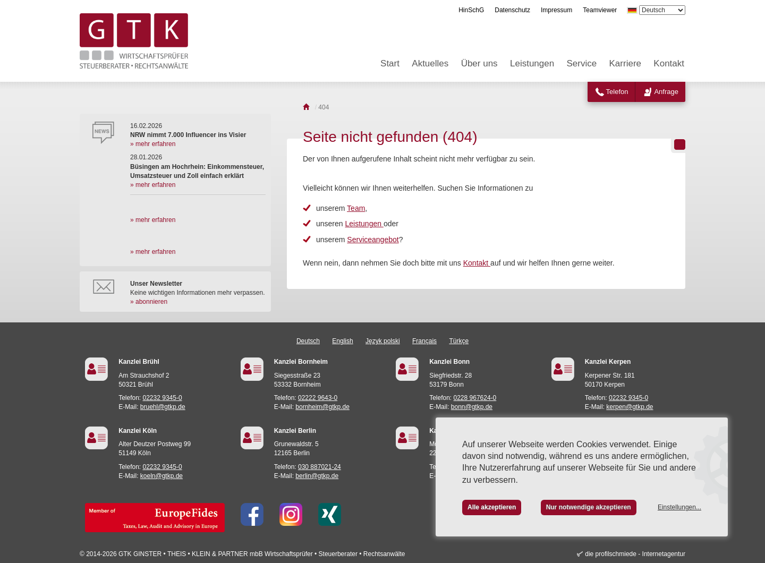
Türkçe (459, 341)
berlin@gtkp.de (316, 476)
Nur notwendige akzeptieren (588, 507)
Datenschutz (512, 10)
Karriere (625, 63)
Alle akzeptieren (492, 507)
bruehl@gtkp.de (162, 407)
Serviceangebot (372, 239)
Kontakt (668, 63)
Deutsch (308, 341)
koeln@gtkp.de (161, 476)
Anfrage (666, 92)
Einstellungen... (679, 507)
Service (582, 63)
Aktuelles (430, 63)
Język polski (383, 341)
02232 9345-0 (162, 398)
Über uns (479, 63)
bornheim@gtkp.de (322, 407)
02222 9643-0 (317, 398)
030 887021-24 (319, 467)
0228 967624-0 (475, 398)
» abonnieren (148, 301)
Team (356, 208)
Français (424, 341)
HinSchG (471, 10)
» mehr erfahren (152, 144)
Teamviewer (600, 10)
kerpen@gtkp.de (629, 407)
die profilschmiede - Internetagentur (635, 554)
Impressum (556, 10)
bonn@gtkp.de (471, 407)
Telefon (617, 92)
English (342, 341)
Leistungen (532, 63)
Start (390, 63)
